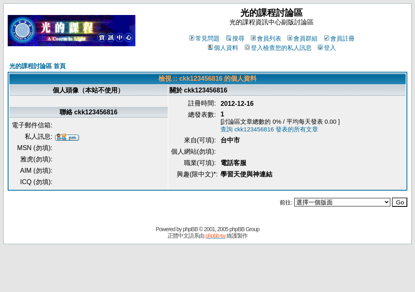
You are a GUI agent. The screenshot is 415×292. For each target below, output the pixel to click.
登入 (327, 47)
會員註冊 (339, 38)
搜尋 (235, 38)
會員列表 (266, 38)
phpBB (190, 229)
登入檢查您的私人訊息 (278, 47)
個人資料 (223, 47)
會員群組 (302, 38)
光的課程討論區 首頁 (37, 65)
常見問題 (204, 38)
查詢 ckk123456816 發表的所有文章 (269, 129)
